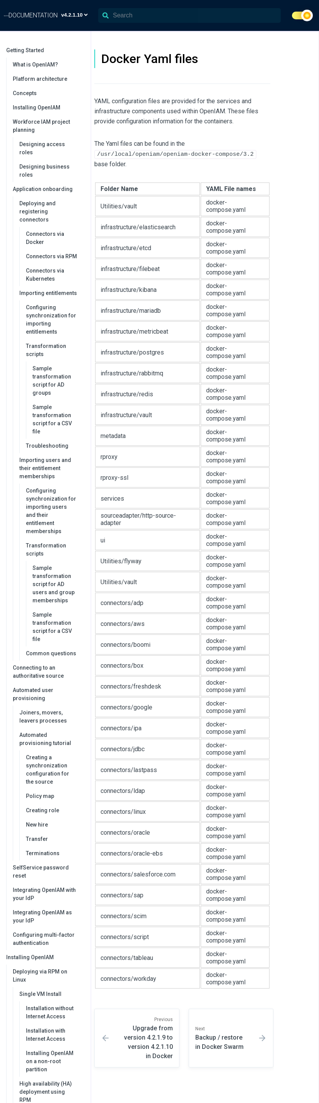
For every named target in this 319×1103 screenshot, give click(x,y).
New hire (37, 825)
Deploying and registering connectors (51, 211)
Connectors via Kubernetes (45, 275)
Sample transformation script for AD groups (51, 380)
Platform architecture (40, 79)
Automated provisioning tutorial (51, 739)
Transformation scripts (54, 350)
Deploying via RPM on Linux (48, 975)
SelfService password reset (41, 871)
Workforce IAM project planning (48, 126)
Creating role (42, 810)
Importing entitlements (51, 293)
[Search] (189, 15)
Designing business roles (44, 171)
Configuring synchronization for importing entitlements (51, 319)
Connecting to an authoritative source (38, 672)
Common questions (51, 653)
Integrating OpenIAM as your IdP (42, 916)
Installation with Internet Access (45, 1035)
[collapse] (80, 50)
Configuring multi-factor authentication (44, 939)
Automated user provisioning (48, 694)
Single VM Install (51, 994)
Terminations (43, 853)
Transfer (37, 839)
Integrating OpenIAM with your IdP (44, 894)
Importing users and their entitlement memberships (51, 468)
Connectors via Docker (45, 238)
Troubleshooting (47, 446)
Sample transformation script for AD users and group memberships (53, 584)
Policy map (40, 796)
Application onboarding (48, 189)
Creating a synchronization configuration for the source (47, 769)
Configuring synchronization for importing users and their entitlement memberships (51, 511)
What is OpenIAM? (35, 64)
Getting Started (44, 50)
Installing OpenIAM (36, 107)
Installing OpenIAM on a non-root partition (49, 1061)
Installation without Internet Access (49, 1012)
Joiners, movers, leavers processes (43, 716)
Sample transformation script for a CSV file (52, 419)
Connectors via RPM (51, 256)
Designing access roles (42, 148)
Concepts (25, 93)
